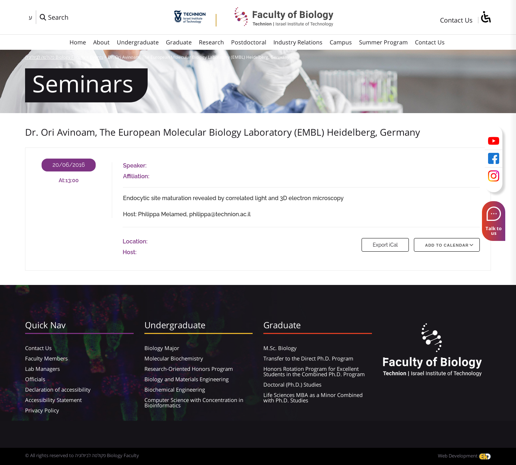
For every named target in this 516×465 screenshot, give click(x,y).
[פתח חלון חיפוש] (54, 17)
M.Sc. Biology (280, 348)
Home (78, 42)
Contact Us (456, 20)
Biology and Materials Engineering (186, 379)
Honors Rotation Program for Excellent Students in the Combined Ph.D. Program (314, 371)
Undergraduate (138, 42)
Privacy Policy (42, 410)
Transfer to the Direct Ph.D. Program (308, 358)
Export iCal (385, 245)
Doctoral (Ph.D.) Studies (292, 384)
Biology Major (161, 348)
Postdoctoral (248, 42)
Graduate (179, 42)
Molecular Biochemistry (173, 358)
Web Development (464, 455)
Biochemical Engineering (174, 389)
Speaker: (135, 165)
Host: (130, 252)
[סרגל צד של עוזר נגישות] (485, 17)
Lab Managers (42, 368)
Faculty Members (46, 358)
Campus (341, 42)
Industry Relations (297, 42)
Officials (35, 379)
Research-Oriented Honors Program (188, 368)
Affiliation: (136, 176)
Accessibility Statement (53, 399)
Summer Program (383, 42)
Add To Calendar (447, 245)
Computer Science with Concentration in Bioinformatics (193, 402)
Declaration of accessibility (58, 389)
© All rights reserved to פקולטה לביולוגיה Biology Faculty (82, 455)
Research (211, 42)
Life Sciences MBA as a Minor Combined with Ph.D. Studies (313, 397)
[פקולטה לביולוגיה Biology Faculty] (278, 24)
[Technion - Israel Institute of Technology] (190, 20)
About (101, 42)
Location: (135, 241)
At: (62, 180)
